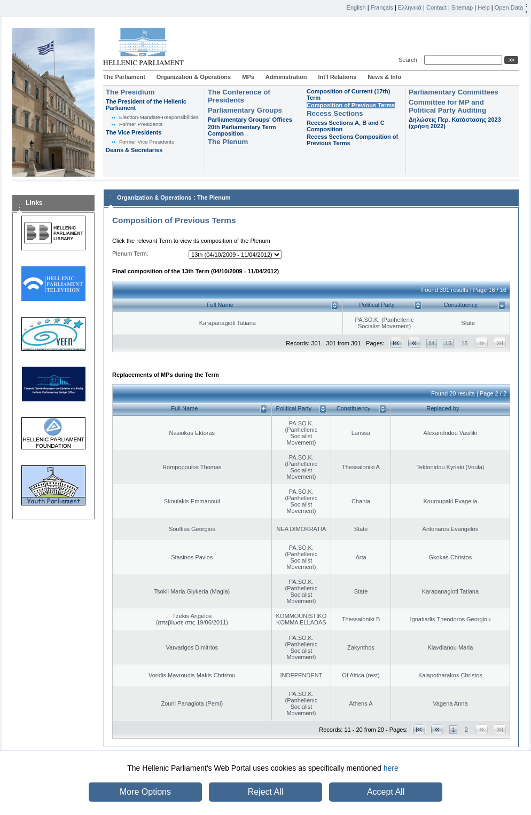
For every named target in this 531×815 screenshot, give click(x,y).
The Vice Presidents (133, 132)
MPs (248, 77)
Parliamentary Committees (453, 92)
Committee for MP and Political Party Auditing (447, 106)
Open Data (509, 7)
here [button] (391, 768)
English (356, 7)
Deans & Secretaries (134, 150)
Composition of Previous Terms (351, 105)
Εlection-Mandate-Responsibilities (159, 117)
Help (484, 7)
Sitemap (462, 7)
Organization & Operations (194, 77)
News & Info (384, 77)
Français (382, 7)
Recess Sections (335, 113)
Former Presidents (140, 124)
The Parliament (124, 77)
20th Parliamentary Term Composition (242, 130)
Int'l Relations (337, 77)
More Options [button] (145, 791)
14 (431, 343)
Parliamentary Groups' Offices (250, 119)
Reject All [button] (266, 791)
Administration (286, 77)
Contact (436, 7)
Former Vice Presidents (146, 142)
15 (448, 343)
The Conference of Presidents (239, 96)
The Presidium (130, 92)
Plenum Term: (130, 253)
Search (409, 60)
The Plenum (228, 142)
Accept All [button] (385, 791)
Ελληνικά (409, 7)
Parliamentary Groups (245, 110)
